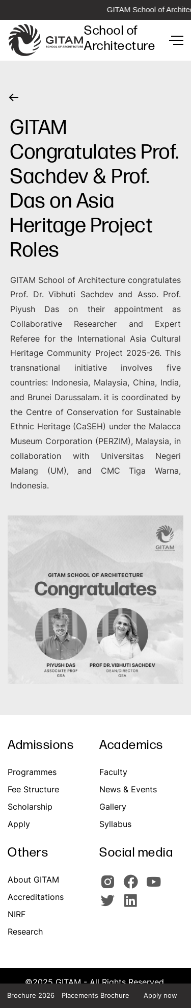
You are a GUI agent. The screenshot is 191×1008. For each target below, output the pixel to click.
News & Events (128, 789)
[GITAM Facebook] (133, 886)
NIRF (16, 914)
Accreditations (36, 897)
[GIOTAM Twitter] (110, 905)
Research (25, 931)
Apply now (160, 995)
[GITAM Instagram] (110, 886)
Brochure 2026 (30, 995)
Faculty (113, 772)
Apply (19, 824)
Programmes (32, 772)
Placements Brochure (95, 995)
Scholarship (30, 807)
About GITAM (33, 879)
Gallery (112, 807)
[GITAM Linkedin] (132, 905)
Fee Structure (33, 789)
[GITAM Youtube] (155, 886)
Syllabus (115, 824)
